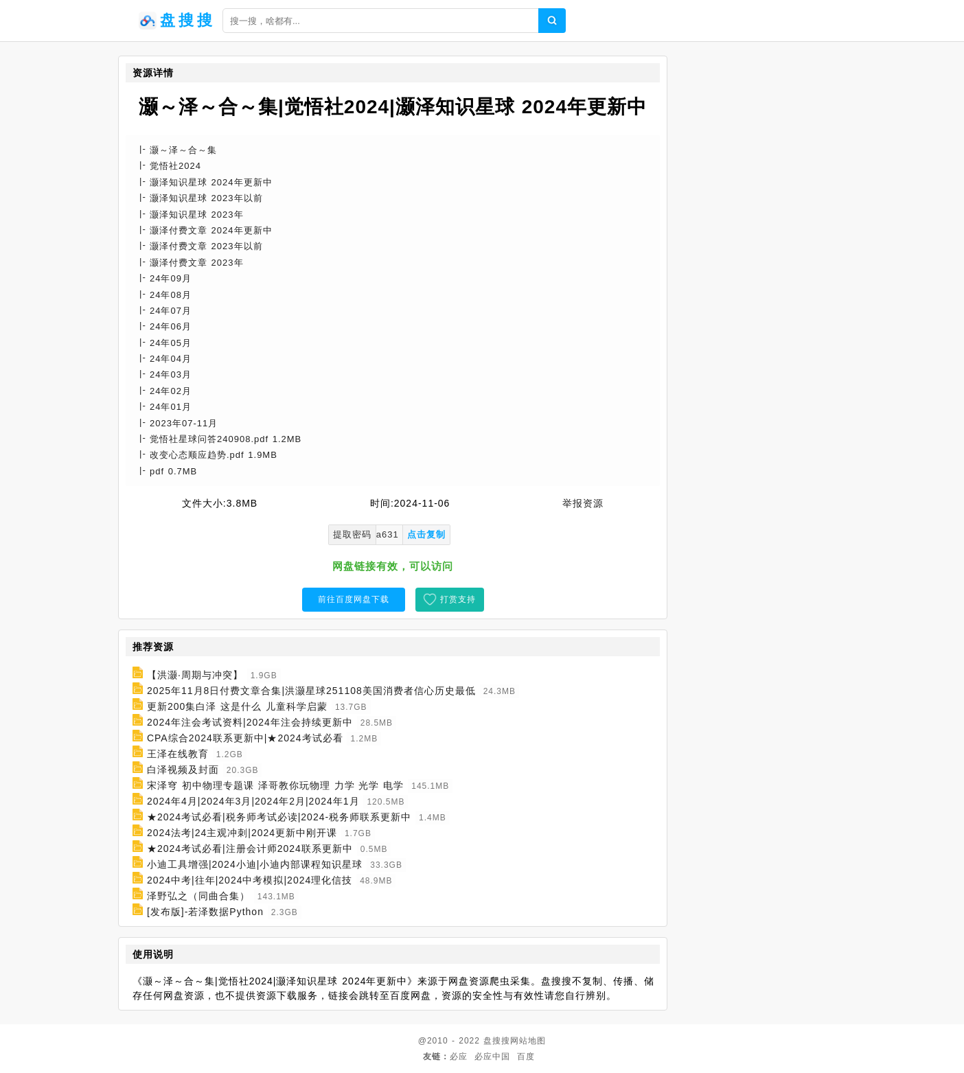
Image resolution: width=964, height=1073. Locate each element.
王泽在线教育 (178, 753)
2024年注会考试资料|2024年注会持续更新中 (250, 722)
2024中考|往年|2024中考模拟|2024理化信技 (249, 880)
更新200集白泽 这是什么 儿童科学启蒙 (237, 706)
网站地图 (528, 1041)
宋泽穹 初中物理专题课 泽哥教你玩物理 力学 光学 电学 (275, 785)
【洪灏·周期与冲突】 (195, 674)
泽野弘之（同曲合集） (198, 895)
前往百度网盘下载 (353, 599)
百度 (526, 1056)
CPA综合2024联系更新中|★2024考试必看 (245, 737)
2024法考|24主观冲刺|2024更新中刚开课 (242, 832)
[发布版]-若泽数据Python (205, 911)
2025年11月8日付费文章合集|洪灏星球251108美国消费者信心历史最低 (311, 690)
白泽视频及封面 (183, 769)
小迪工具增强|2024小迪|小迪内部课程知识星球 (255, 864)
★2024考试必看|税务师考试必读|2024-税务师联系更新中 (279, 816)
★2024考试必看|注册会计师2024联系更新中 (250, 848)
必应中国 (492, 1056)
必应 (459, 1056)
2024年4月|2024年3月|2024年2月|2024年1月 (253, 801)
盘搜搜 (496, 1041)
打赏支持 (458, 599)
